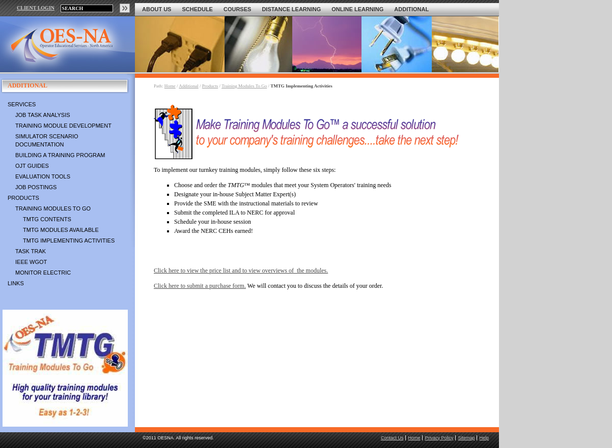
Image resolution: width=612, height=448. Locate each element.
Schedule (197, 9)
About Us (156, 9)
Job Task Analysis (42, 115)
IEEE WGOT (31, 262)
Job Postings (36, 187)
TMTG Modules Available (61, 230)
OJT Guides (32, 166)
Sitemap (466, 437)
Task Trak (30, 251)
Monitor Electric (43, 273)
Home (170, 85)
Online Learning (357, 9)
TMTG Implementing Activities (69, 240)
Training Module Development (63, 126)
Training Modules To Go (53, 208)
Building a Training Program (60, 155)
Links (16, 283)
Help (484, 437)
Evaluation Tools (42, 176)
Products (23, 198)
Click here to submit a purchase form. (200, 285)
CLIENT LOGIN (35, 8)
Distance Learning (291, 9)
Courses (237, 9)
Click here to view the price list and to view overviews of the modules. (241, 270)
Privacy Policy (439, 437)
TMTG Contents (47, 219)
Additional (411, 9)
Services (22, 104)
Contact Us (392, 437)
